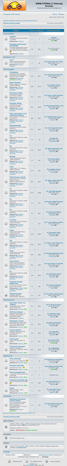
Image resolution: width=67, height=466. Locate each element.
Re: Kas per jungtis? (54, 159)
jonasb (52, 88)
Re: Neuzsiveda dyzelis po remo (53, 105)
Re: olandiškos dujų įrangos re (54, 116)
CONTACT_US (31, 413)
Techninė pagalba (8, 69)
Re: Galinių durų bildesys (54, 212)
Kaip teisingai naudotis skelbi (54, 366)
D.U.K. (12, 60)
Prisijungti (16, 14)
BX (11, 146)
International (7, 396)
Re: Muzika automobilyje (54, 322)
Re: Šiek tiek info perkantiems (54, 359)
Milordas (52, 325)
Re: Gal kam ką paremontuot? (54, 74)
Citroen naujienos (15, 330)
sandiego (52, 204)
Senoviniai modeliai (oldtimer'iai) (16, 282)
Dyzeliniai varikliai (15, 103)
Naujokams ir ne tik (9, 57)
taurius (53, 64)
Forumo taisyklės (8, 33)
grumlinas (13, 79)
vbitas (52, 77)
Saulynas (21, 41)
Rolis (52, 297)
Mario (25, 288)
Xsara (11, 251)
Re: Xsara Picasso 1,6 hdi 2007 (54, 263)
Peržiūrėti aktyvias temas (30, 20)
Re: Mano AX (54, 138)
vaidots (53, 406)
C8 (10, 209)
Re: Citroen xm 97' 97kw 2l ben (54, 243)
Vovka (53, 40)
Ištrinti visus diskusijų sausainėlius (11, 413)
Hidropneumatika (15, 125)
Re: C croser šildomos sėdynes (53, 222)
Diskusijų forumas (8, 300)
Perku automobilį (15, 359)
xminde (52, 50)
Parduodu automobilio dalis (19, 380)
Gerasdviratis (52, 141)
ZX (10, 271)
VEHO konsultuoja (16, 294)
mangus (52, 172)
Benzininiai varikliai (16, 93)
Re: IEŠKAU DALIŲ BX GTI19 (54, 148)
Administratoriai (20, 430)
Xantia (12, 230)
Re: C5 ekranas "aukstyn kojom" (54, 294)
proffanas (12, 66)
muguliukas (53, 215)
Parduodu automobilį (16, 365)
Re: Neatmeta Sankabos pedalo (53, 253)
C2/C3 (12, 167)
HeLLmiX (52, 362)
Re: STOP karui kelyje (53, 313)
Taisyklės (13, 36)
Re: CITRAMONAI (54, 348)
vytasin (53, 288)
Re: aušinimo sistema (53, 85)
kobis (52, 225)
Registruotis (7, 14)
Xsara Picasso (14, 261)
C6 (10, 199)
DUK (55, 14)
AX (11, 136)
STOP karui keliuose (16, 312)
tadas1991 (13, 90)
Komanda (23, 413)
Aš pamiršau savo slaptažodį (46, 455)
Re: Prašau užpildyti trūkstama (54, 201)
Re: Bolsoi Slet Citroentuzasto (54, 403)
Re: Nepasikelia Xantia (53, 232)
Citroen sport (14, 339)
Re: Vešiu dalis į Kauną (54, 389)
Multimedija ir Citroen (17, 321)
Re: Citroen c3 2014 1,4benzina (54, 95)
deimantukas (19, 88)
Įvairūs (12, 388)
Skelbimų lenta (7, 356)
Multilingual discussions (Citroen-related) (18, 400)
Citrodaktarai (14, 72)
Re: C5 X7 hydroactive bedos (54, 128)
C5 (10, 189)
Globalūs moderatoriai (31, 430)
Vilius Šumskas (30, 465)
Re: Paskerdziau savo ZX (53, 274)
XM (11, 240)
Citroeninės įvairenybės (17, 346)
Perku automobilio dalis (17, 372)
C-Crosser (13, 220)
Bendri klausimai (15, 82)
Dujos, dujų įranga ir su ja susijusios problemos (18, 114)
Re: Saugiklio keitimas (54, 169)
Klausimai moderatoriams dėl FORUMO (18, 45)
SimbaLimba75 (22, 447)
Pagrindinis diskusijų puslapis (11, 23)
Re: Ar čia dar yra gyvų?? (54, 304)
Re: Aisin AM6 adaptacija (53, 191)
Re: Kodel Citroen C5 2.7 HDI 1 (54, 61)
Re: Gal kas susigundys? (53, 285)
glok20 (52, 98)
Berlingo (12, 156)
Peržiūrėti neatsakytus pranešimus (12, 20)
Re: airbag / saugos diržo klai (54, 180)
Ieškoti (61, 14)
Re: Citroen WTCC (53, 340)
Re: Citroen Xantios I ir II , (54, 381)
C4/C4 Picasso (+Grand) (17, 177)
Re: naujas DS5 (53, 331)
